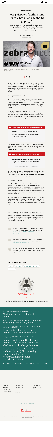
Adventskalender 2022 (31, 266)
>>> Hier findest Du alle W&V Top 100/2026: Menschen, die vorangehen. (28, 231)
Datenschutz (19, 385)
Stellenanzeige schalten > (37, 364)
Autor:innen (7, 391)
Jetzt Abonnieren (26, 403)
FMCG (10, 266)
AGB (16, 390)
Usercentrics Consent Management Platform (29, 139)
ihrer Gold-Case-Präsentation (31, 188)
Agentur (18, 266)
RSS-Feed (17, 392)
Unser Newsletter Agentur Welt (21, 242)
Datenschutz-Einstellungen (19, 388)
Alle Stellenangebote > (13, 364)
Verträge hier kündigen (37, 388)
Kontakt (5, 385)
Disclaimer (6, 389)
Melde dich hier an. (20, 252)
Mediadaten (36, 385)
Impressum (6, 387)
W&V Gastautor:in (28, 35)
